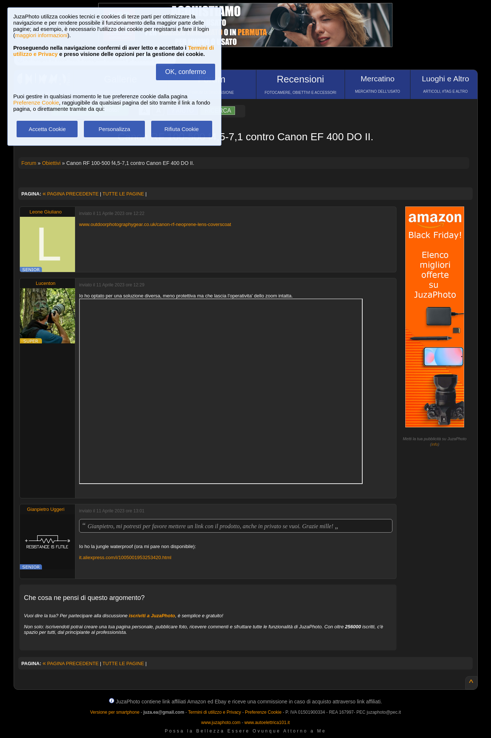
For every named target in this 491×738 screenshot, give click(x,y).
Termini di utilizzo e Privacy (214, 712)
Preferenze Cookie (36, 102)
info (434, 444)
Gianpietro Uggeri (45, 509)
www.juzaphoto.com (221, 722)
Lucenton (46, 283)
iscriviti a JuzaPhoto (152, 615)
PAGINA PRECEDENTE (71, 194)
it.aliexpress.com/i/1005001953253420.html (125, 557)
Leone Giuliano (45, 212)
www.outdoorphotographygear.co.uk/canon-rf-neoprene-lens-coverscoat (155, 224)
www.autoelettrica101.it (266, 722)
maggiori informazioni (41, 35)
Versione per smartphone (114, 712)
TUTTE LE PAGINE (123, 194)
